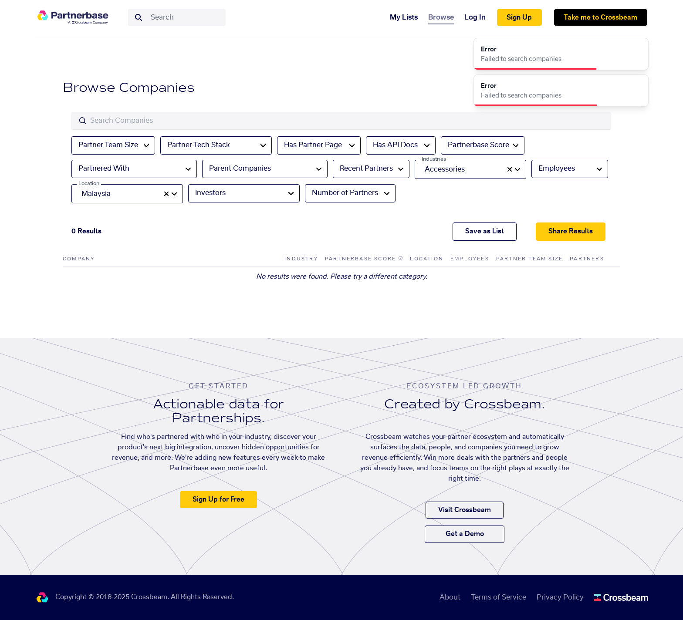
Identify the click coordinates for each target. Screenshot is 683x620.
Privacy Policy (560, 597)
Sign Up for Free (218, 499)
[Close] (636, 49)
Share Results (570, 231)
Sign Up (519, 17)
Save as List (484, 231)
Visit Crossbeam (464, 510)
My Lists (404, 17)
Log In (475, 17)
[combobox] (185, 17)
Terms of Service (498, 597)
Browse (441, 17)
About (450, 597)
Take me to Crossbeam (600, 17)
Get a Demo (465, 534)
